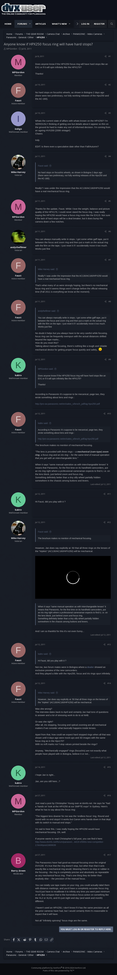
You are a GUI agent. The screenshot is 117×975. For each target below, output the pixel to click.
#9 (109, 359)
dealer (90, 667)
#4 (109, 156)
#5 (109, 201)
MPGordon (11, 48)
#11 (109, 493)
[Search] (111, 24)
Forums (22, 23)
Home (8, 23)
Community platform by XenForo (58, 967)
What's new (59, 23)
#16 (109, 795)
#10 (109, 413)
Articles (40, 23)
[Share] (105, 56)
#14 (109, 683)
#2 (109, 84)
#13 (109, 644)
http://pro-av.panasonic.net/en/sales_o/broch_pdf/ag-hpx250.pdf (67, 403)
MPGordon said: (45, 369)
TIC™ (72, 970)
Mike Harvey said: (46, 269)
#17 (109, 854)
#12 (109, 522)
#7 (109, 259)
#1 (109, 56)
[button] (30, 24)
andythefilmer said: (47, 311)
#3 (109, 113)
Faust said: (43, 166)
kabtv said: (43, 423)
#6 (109, 231)
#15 (109, 767)
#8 (109, 301)
